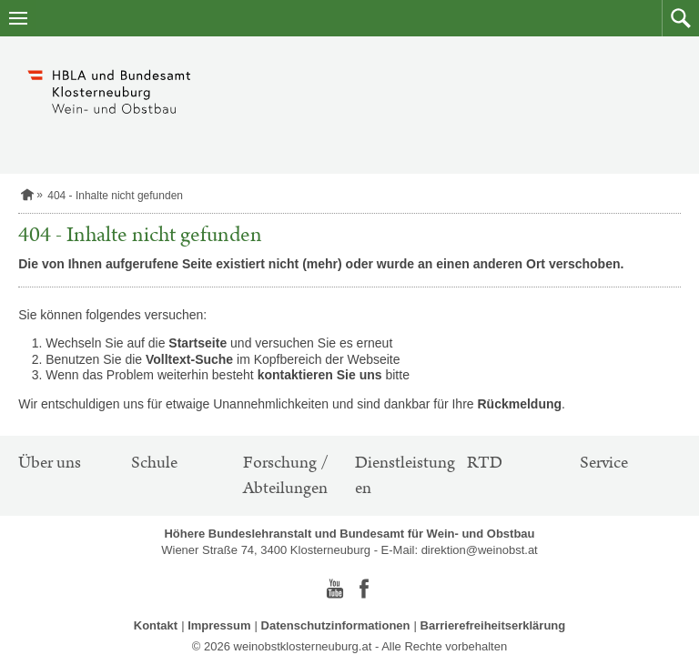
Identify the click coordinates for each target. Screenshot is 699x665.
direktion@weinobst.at (479, 550)
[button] (680, 18)
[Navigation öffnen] (18, 18)
